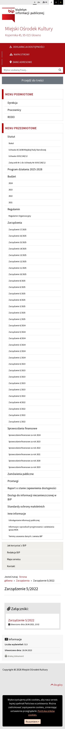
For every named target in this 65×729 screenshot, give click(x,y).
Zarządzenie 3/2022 (17, 409)
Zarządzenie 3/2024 (17, 344)
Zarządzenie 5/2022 (17, 396)
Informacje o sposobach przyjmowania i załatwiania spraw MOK (31, 528)
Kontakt (11, 566)
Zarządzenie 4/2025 (17, 300)
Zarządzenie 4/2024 (17, 338)
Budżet (11, 176)
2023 (10, 189)
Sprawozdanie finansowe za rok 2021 (24, 454)
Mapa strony (19, 54)
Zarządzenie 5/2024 (17, 332)
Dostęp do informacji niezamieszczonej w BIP (31, 497)
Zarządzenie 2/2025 (17, 312)
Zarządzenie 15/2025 (17, 242)
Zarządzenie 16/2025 (17, 236)
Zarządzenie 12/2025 (17, 261)
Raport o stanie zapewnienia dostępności (31, 488)
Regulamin (13, 209)
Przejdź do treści (32, 80)
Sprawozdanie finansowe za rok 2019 (24, 467)
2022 (10, 196)
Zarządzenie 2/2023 (17, 383)
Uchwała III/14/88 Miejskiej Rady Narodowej (27, 149)
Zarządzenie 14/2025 (17, 248)
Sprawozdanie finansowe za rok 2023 (24, 441)
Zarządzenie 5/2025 (17, 293)
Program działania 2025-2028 (24, 169)
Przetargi (12, 481)
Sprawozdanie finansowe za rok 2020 (24, 460)
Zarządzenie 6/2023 (17, 364)
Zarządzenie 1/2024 (17, 357)
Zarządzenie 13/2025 (17, 255)
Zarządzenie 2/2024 (17, 351)
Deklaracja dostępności (27, 46)
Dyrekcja (12, 103)
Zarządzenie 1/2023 (17, 389)
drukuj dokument (14, 656)
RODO (11, 117)
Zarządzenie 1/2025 (17, 319)
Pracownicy (14, 110)
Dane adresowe (21, 62)
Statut (11, 136)
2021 (10, 202)
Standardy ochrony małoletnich (26, 506)
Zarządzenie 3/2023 (17, 376)
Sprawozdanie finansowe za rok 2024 (24, 435)
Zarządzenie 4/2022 (17, 402)
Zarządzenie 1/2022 (17, 421)
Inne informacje (16, 513)
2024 (10, 183)
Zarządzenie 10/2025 (17, 274)
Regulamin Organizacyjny (20, 216)
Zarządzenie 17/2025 (17, 229)
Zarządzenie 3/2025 (17, 306)
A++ (46, 2)
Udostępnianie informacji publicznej (24, 520)
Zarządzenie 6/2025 (17, 287)
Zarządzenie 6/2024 (17, 325)
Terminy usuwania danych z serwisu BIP (26, 536)
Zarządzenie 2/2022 (17, 415)
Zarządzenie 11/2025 (17, 268)
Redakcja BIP (13, 552)
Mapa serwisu (14, 559)
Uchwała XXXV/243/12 (18, 156)
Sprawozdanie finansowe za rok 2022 (24, 448)
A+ (39, 2)
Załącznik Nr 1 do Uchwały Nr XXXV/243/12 (27, 162)
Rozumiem (32, 721)
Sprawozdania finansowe (22, 428)
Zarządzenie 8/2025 (17, 280)
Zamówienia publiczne (20, 474)
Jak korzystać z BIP (16, 545)
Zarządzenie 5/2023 (17, 370)
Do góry (56, 684)
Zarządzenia (14, 222)
